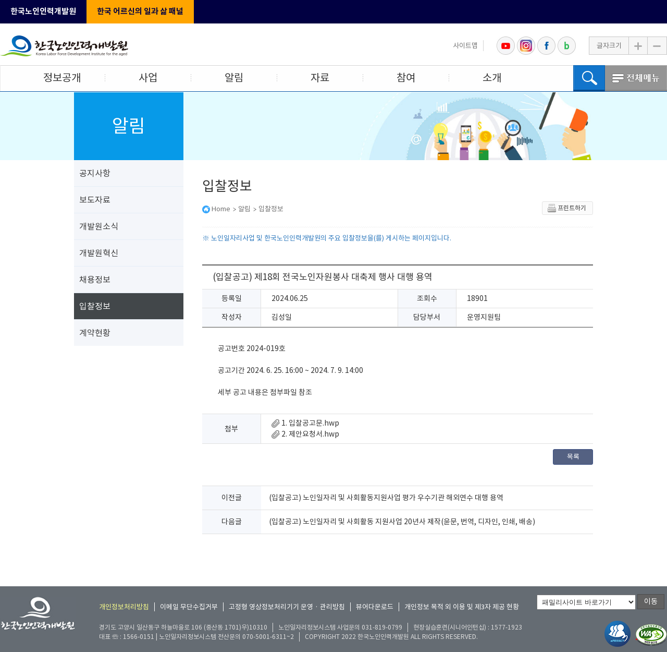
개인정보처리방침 (124, 606)
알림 (234, 77)
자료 (320, 77)
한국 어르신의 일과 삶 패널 (140, 11)
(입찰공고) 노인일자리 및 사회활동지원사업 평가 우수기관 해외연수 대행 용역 (386, 497)
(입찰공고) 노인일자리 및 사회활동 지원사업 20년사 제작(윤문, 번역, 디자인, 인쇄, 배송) (402, 521)
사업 (148, 77)
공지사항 (94, 173)
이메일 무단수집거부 (189, 606)
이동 (651, 601)
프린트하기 (566, 208)
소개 (492, 77)
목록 (573, 456)
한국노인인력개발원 (43, 11)
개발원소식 (98, 226)
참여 (406, 77)
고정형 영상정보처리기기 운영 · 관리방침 (287, 606)
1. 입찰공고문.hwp (305, 423)
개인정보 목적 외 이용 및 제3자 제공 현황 (461, 606)
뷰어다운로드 (374, 606)
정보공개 (62, 77)
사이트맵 (465, 45)
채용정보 (94, 279)
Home (221, 208)
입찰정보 (94, 306)
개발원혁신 (98, 253)
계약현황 (94, 333)
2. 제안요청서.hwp (305, 434)
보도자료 (94, 200)
